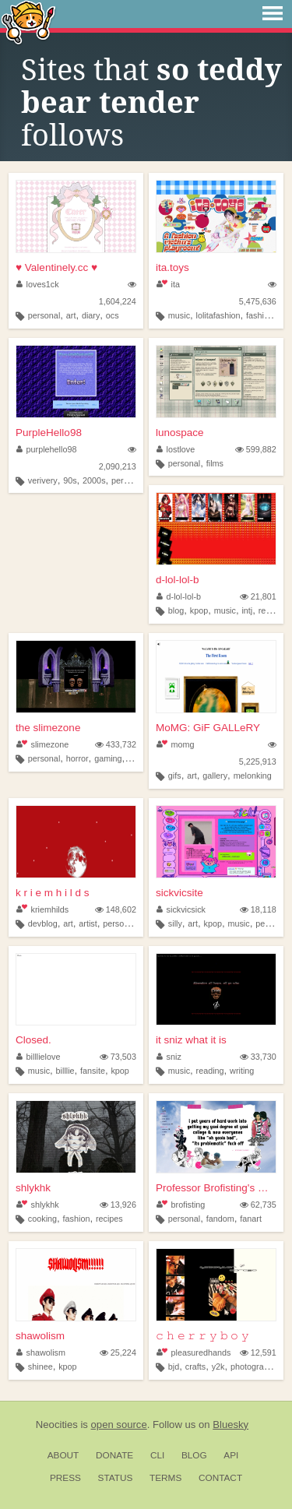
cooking (42, 1218)
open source (119, 1424)
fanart (251, 1218)
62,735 (258, 1204)
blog (176, 610)
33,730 (258, 1056)
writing (242, 1070)
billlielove (38, 1056)
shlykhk (33, 1188)
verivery (43, 480)
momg (175, 744)
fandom (220, 1218)
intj (246, 610)
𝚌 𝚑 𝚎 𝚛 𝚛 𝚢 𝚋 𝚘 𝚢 (202, 1336)
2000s (94, 480)
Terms (165, 1477)
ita (168, 284)
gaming (107, 758)
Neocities (57, 1424)
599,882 (255, 449)
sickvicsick (181, 909)
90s (69, 480)
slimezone (42, 744)
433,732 (115, 744)
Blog (194, 1455)
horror (77, 758)
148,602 (115, 909)
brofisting (181, 1204)
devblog (43, 923)
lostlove (176, 449)
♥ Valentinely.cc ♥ (56, 267)
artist (88, 923)
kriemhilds (42, 909)
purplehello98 (46, 449)
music (179, 315)
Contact (220, 1477)
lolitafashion (218, 315)
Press (65, 1477)
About (63, 1455)
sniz (169, 1056)
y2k (218, 1366)
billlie (65, 1070)
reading (210, 1070)
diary (91, 315)
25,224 (118, 1352)
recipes (109, 1218)
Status (115, 1477)
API (230, 1455)
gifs (174, 775)
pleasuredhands (193, 1352)
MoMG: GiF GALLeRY (208, 727)
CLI (157, 1455)
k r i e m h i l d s (53, 893)
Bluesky (230, 1424)
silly (175, 923)
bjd (173, 1366)
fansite (92, 1070)
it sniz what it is (191, 1040)
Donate (114, 1455)
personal (44, 315)
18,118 (258, 909)
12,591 (258, 1352)
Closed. (33, 1040)
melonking (253, 775)
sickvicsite (179, 893)
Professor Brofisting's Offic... (216, 1188)
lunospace (180, 432)
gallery (214, 775)
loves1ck (37, 284)
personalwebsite (133, 923)
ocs (112, 315)
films (214, 463)
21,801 (258, 596)
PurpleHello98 (49, 432)
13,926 (118, 1204)
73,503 (118, 1056)
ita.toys (172, 267)
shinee (40, 1366)
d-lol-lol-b (177, 580)
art (71, 315)
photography (253, 1366)
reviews (273, 610)
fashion (259, 315)
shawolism (40, 1336)
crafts (195, 1366)
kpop (199, 610)
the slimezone (48, 727)
